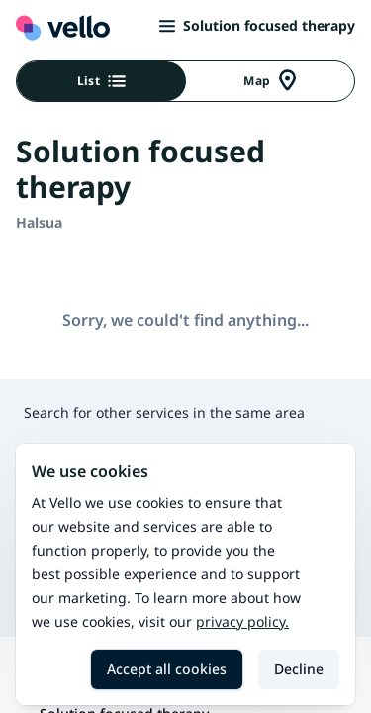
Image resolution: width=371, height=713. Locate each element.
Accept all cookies (167, 669)
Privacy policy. (242, 621)
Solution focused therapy (257, 25)
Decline (299, 669)
